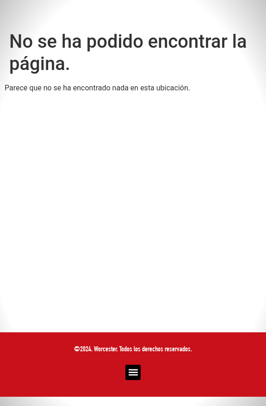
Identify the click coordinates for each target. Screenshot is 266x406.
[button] (133, 372)
